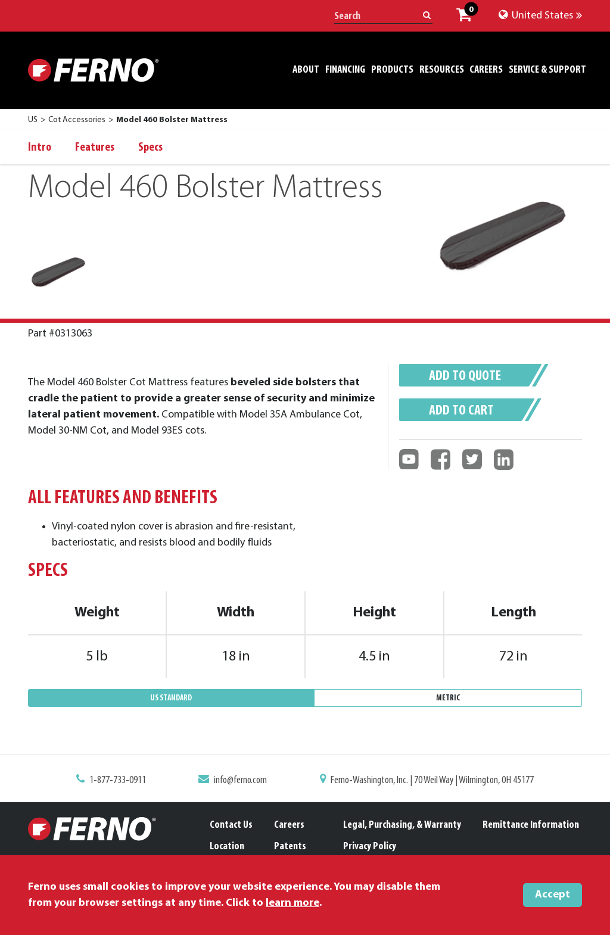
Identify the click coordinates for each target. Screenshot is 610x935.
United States (540, 15)
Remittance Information (531, 825)
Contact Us (231, 825)
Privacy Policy (369, 846)
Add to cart (461, 411)
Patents (290, 846)
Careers (289, 825)
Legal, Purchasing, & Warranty (402, 825)
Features (94, 148)
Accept (552, 894)
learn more (292, 903)
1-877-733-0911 (124, 780)
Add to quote (465, 376)
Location (227, 846)
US (33, 120)
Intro (39, 148)
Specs (150, 148)
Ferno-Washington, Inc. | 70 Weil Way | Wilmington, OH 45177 (428, 780)
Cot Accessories (76, 120)
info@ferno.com (243, 780)
